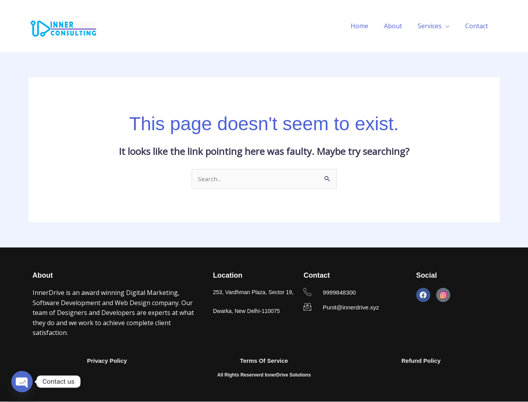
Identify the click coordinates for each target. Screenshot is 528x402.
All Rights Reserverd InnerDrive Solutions (264, 375)
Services (434, 26)
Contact (478, 26)
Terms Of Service (264, 361)
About (401, 26)
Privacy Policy (107, 361)
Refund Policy (420, 361)
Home (370, 26)
